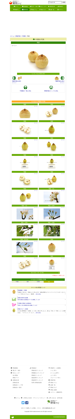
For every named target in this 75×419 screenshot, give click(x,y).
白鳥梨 (38, 281)
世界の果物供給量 (37, 382)
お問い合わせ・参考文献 (54, 398)
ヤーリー (14, 82)
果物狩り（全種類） (55, 368)
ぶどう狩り (53, 375)
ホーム (16, 6)
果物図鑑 (25, 6)
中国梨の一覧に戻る (25, 91)
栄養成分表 (51, 6)
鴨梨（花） (52, 188)
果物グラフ (16, 377)
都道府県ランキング (37, 377)
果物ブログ (42, 9)
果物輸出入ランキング (38, 373)
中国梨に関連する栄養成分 (24, 303)
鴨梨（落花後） (24, 239)
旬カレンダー (43, 6)
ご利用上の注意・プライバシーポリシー (33, 398)
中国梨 (24, 36)
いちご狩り (53, 370)
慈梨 (28, 281)
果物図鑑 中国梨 (22, 290)
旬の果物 (15, 375)
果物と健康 (53, 390)
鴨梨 (25, 104)
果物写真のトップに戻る (51, 91)
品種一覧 (51, 9)
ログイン (60, 9)
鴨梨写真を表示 (16, 81)
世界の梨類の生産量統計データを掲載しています (29, 299)
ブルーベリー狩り (55, 377)
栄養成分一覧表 (17, 387)
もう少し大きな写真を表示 (38, 73)
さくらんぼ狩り (54, 373)
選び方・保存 (34, 6)
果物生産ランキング (37, 370)
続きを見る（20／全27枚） (45, 272)
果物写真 (25, 9)
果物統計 (60, 6)
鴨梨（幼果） (52, 205)
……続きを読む (37, 294)
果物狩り (16, 9)
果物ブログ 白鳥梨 (23, 309)
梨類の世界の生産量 (23, 297)
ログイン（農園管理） (56, 392)
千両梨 (17, 281)
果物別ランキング (37, 375)
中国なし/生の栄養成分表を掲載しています (27, 305)
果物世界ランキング (37, 380)
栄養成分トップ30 (18, 385)
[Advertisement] (37, 23)
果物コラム (33, 9)
